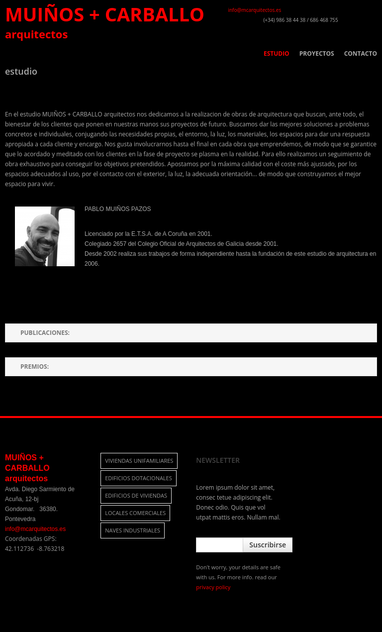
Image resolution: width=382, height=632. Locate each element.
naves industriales (132, 530)
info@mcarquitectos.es (254, 9)
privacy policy (213, 587)
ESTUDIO (276, 54)
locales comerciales (135, 513)
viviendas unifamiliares (139, 460)
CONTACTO (360, 54)
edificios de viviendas (136, 495)
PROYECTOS (316, 54)
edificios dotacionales (138, 478)
